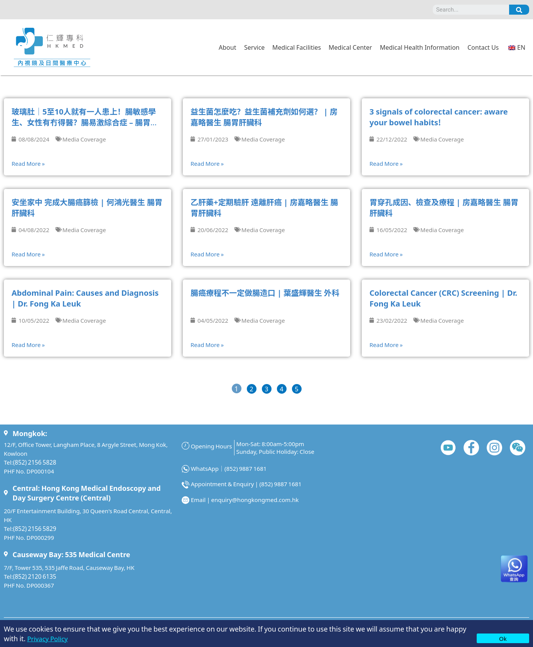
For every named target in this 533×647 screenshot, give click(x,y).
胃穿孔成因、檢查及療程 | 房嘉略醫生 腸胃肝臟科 (443, 207)
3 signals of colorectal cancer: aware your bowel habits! (438, 117)
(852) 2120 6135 (34, 576)
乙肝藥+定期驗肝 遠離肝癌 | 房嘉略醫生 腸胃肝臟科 (264, 207)
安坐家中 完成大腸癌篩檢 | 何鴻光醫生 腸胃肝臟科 (87, 207)
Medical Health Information (419, 47)
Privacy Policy (49, 638)
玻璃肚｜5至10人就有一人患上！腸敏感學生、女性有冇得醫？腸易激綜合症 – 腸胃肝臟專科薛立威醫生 (85, 122)
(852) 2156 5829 (34, 528)
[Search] (519, 10)
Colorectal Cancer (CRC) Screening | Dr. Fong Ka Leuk (443, 298)
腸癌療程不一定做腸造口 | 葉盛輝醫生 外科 (265, 292)
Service (254, 47)
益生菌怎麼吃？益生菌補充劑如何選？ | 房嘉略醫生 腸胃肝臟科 (264, 117)
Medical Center (350, 47)
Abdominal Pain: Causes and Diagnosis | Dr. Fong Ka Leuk (85, 298)
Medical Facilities (296, 47)
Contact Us (483, 47)
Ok (503, 638)
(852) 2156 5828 (34, 462)
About (227, 47)
